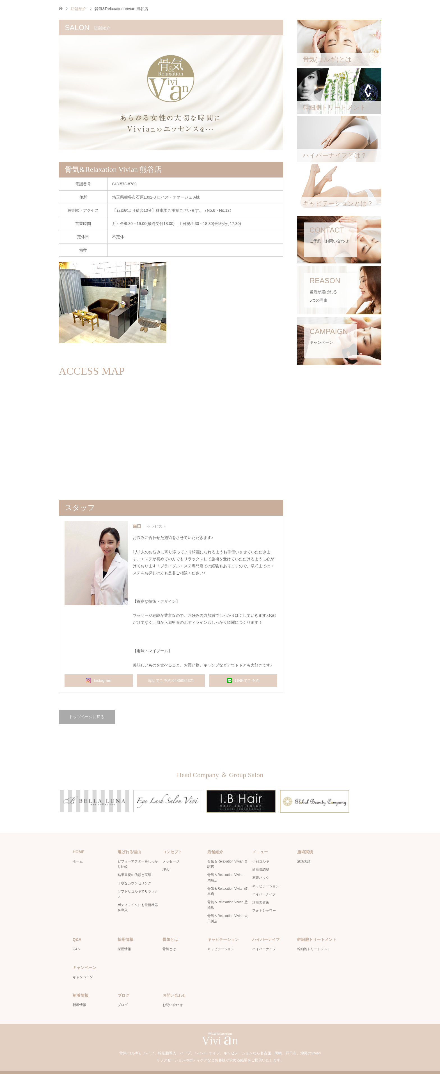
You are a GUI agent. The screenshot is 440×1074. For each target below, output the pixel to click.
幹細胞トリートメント (314, 938)
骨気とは (169, 938)
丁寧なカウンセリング (134, 872)
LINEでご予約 (243, 680)
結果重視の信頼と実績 (134, 864)
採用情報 (124, 938)
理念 (165, 858)
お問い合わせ (172, 994)
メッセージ (170, 850)
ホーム (78, 850)
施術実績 (304, 850)
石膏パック (260, 867)
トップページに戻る (86, 717)
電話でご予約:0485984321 (171, 680)
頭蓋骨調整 (260, 858)
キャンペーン (83, 966)
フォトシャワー (264, 899)
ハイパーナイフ (264, 883)
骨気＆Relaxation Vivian (213, 1067)
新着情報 (79, 994)
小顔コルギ (260, 850)
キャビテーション (265, 875)
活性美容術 (260, 891)
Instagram (98, 680)
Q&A (76, 938)
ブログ (123, 994)
